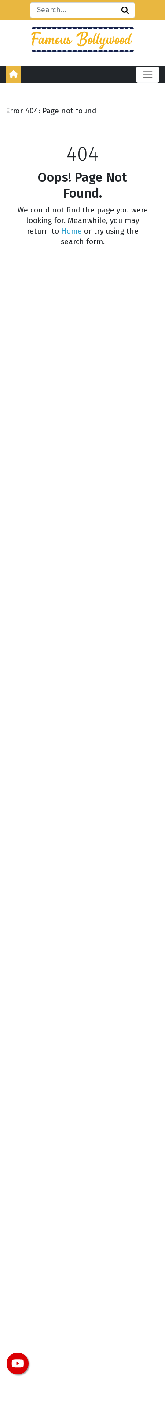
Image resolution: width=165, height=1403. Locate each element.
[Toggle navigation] (147, 75)
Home (71, 231)
